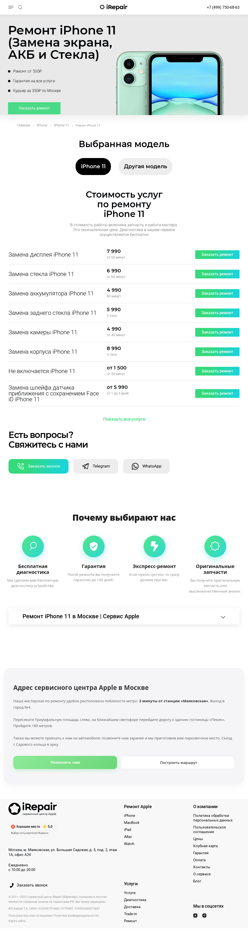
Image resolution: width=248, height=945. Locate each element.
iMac (128, 838)
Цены (198, 840)
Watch (129, 845)
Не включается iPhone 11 (41, 371)
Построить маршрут (178, 763)
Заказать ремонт (35, 109)
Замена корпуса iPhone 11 (43, 351)
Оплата (199, 861)
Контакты (201, 868)
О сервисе (202, 875)
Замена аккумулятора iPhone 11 (51, 293)
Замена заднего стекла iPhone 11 (52, 312)
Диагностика (135, 901)
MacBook (132, 823)
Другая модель (145, 166)
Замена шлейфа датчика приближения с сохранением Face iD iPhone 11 (53, 393)
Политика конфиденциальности (76, 917)
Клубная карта (205, 847)
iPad (127, 830)
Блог (197, 882)
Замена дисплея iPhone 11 (43, 254)
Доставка (132, 908)
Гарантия (201, 854)
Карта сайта (17, 922)
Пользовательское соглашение (209, 830)
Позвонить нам (65, 763)
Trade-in (130, 915)
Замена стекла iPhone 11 (41, 274)
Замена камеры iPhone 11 (42, 332)
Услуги (130, 894)
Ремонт (130, 922)
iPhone (129, 816)
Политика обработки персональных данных (212, 818)
